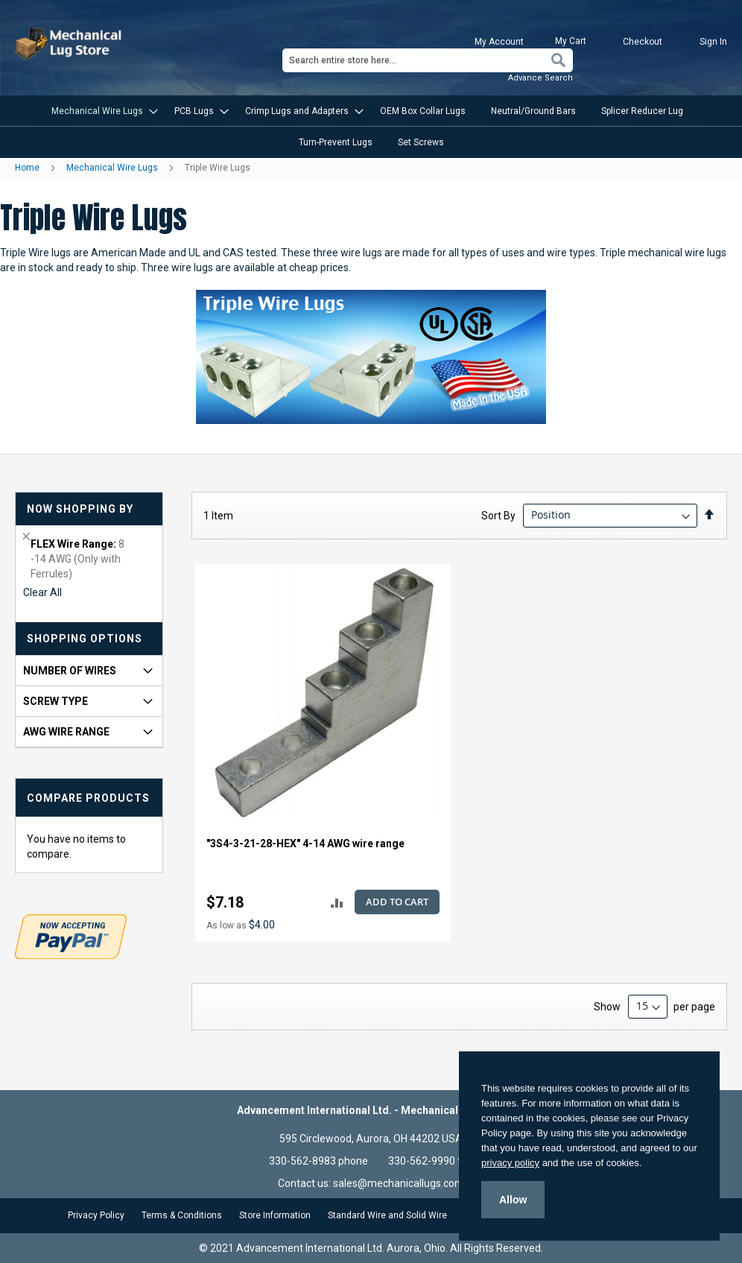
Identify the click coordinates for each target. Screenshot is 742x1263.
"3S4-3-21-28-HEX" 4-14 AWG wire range (305, 843)
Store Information (275, 1215)
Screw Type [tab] (55, 701)
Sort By (498, 515)
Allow (513, 1200)
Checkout (642, 42)
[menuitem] (100, 111)
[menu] (371, 126)
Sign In (713, 42)
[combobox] (427, 60)
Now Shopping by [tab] (80, 509)
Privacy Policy (96, 1215)
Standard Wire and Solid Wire (387, 1215)
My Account (499, 42)
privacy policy (510, 1162)
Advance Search (540, 78)
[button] (337, 903)
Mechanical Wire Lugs (113, 167)
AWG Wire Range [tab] (66, 732)
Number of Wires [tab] (69, 671)
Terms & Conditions (182, 1215)
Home (28, 167)
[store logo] (70, 44)
